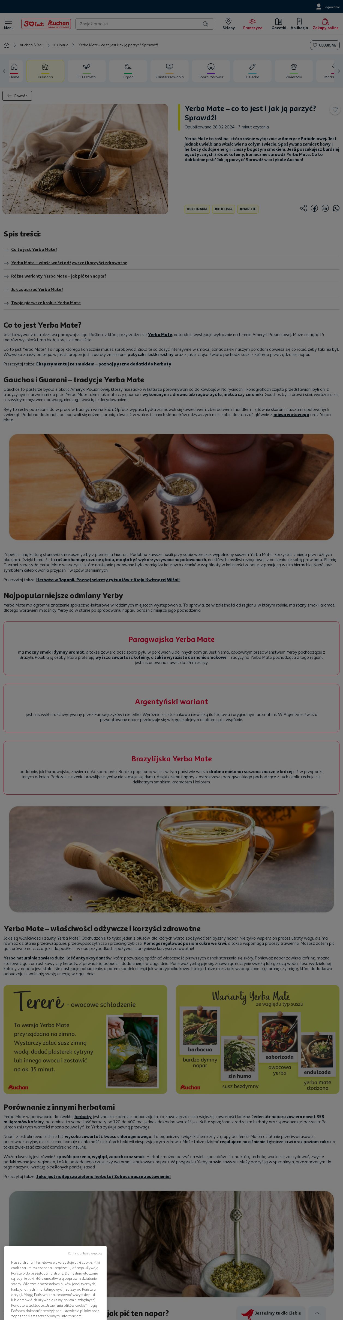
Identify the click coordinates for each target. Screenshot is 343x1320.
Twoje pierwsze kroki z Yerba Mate (42, 303)
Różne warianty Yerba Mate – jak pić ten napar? (55, 276)
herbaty (83, 1116)
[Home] (46, 24)
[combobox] (144, 24)
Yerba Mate (160, 334)
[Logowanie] (327, 6)
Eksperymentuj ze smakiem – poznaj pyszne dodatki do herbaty (104, 364)
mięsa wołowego (291, 414)
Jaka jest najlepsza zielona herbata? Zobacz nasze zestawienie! (103, 1176)
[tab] (12, 71)
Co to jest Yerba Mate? (30, 250)
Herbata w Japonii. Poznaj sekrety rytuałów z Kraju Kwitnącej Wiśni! (108, 579)
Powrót (17, 95)
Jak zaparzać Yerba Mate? (33, 290)
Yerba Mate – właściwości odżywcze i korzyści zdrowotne (65, 263)
